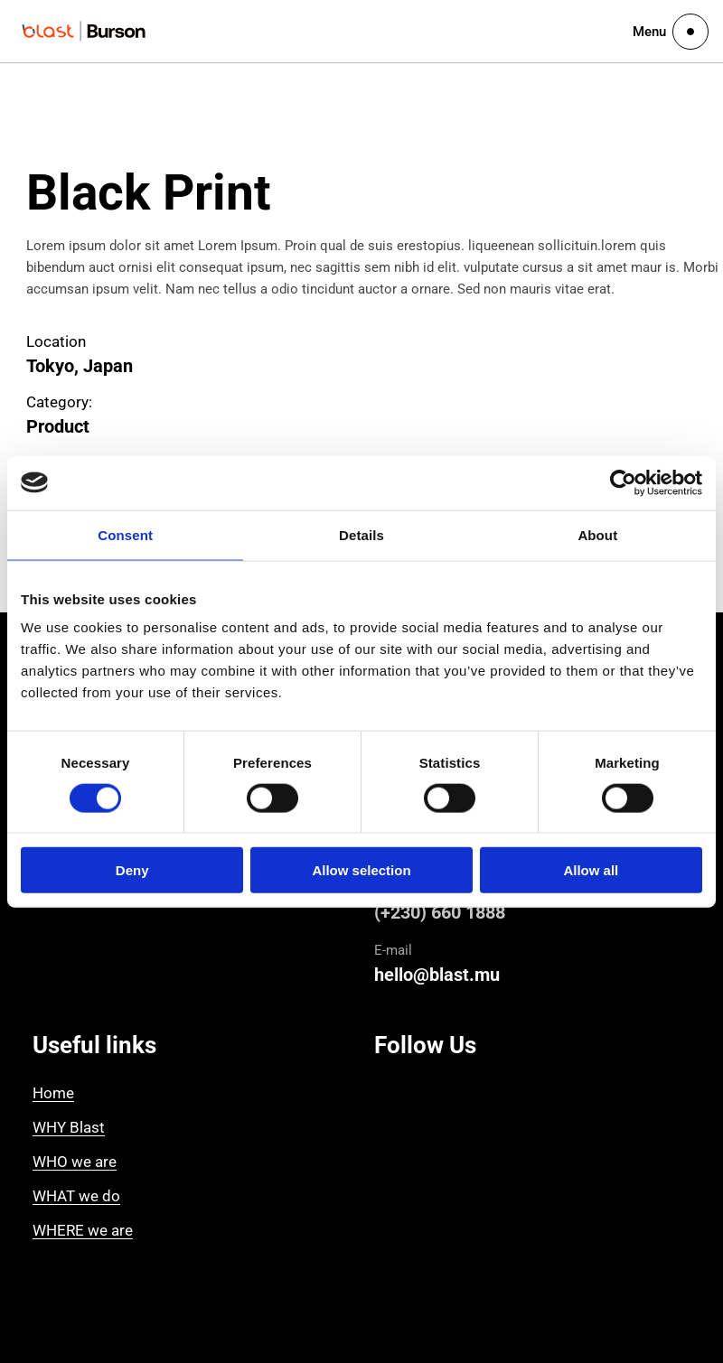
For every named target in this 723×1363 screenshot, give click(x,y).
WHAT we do (76, 1196)
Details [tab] (361, 534)
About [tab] (597, 534)
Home (53, 1093)
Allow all (590, 870)
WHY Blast (69, 1127)
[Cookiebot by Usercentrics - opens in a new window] (623, 482)
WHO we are (75, 1162)
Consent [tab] (125, 534)
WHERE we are (83, 1230)
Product (57, 426)
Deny (132, 870)
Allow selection (361, 870)
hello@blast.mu (437, 974)
